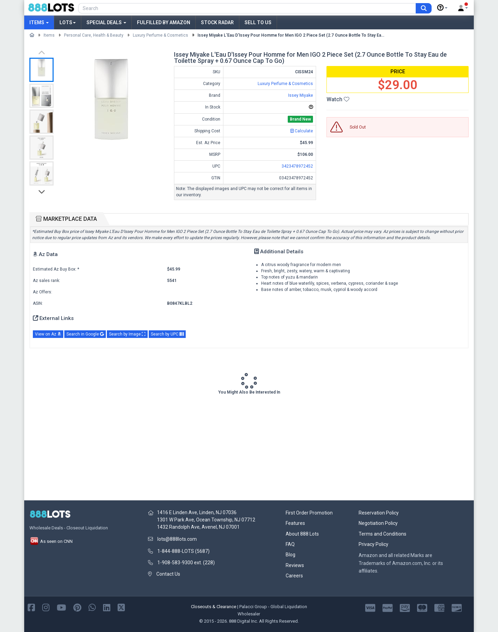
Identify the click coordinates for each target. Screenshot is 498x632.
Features (295, 523)
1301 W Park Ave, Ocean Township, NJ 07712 (206, 519)
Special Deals (106, 22)
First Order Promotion (309, 513)
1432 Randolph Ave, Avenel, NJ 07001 (198, 527)
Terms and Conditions (382, 534)
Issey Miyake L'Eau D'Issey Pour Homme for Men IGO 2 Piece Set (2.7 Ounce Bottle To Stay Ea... (290, 35)
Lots (67, 22)
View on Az (48, 334)
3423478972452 (297, 166)
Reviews (295, 565)
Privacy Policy (373, 544)
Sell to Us (258, 22)
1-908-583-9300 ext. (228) (186, 562)
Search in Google (85, 334)
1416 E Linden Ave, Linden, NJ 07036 (197, 512)
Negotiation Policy (378, 523)
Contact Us (168, 574)
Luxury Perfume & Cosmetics (160, 35)
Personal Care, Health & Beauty (93, 35)
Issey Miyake (300, 95)
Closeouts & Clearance (213, 606)
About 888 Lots (302, 534)
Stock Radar (217, 22)
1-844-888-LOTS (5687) (183, 551)
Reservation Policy (379, 513)
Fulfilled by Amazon (163, 22)
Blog (290, 554)
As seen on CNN (51, 541)
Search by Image (127, 334)
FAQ (290, 544)
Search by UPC (167, 334)
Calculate (301, 131)
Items (39, 22)
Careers (294, 575)
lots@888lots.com (177, 539)
